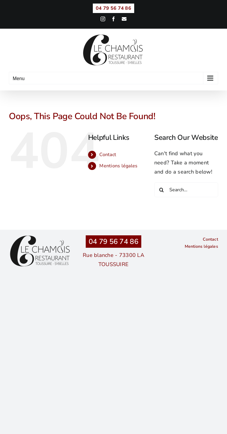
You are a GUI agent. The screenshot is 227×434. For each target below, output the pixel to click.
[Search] (161, 189)
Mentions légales (118, 166)
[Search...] (186, 189)
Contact (107, 154)
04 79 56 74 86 (113, 241)
